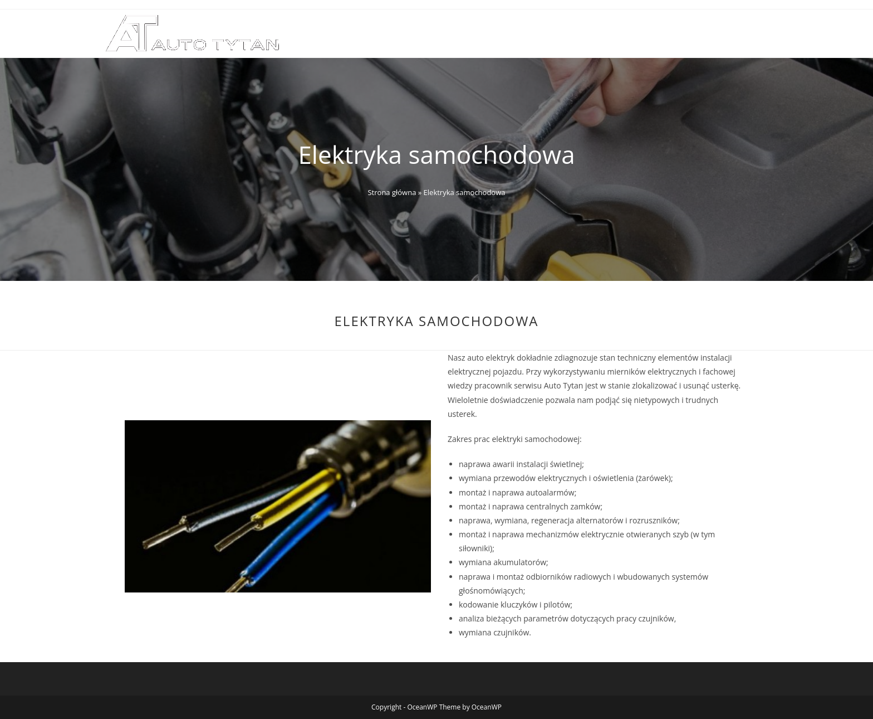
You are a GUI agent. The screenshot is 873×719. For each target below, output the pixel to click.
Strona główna (391, 192)
